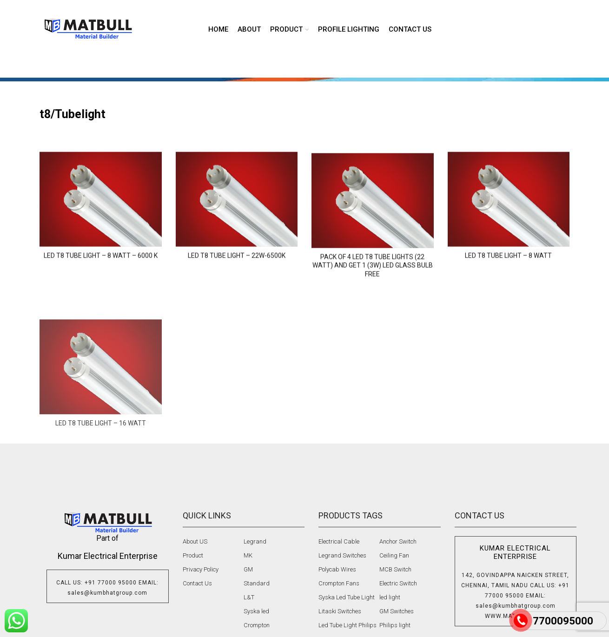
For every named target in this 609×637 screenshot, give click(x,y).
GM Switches (396, 611)
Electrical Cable (338, 541)
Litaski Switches (339, 611)
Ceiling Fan (394, 555)
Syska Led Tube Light (346, 597)
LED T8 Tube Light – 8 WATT (508, 280)
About (249, 29)
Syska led (256, 611)
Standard (257, 583)
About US (195, 541)
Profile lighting (348, 29)
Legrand (255, 541)
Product (193, 555)
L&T (249, 597)
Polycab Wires (337, 569)
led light (389, 597)
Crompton (257, 625)
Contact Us (197, 583)
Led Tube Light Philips (347, 625)
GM (248, 569)
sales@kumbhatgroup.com (107, 593)
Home (218, 29)
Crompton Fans (338, 583)
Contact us (410, 29)
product (286, 29)
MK (248, 555)
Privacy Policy (200, 569)
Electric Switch (398, 583)
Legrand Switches (342, 555)
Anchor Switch (398, 541)
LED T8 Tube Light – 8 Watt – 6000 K (101, 280)
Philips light (394, 625)
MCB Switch (395, 569)
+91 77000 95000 (111, 582)
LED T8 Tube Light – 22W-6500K (236, 280)
